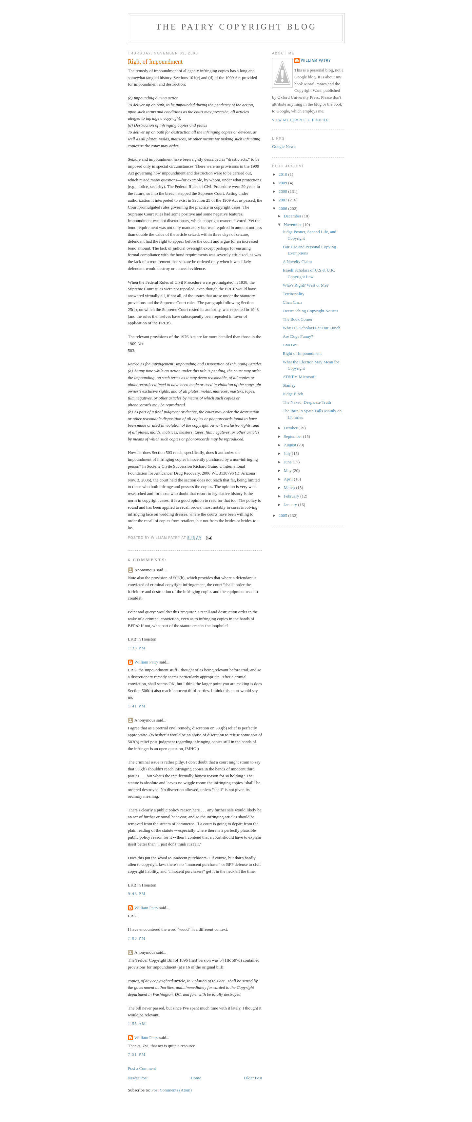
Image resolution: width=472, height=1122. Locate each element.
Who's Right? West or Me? (305, 285)
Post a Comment (142, 1068)
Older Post (253, 1077)
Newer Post (138, 1077)
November (293, 224)
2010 (283, 174)
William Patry (146, 662)
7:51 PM (137, 1054)
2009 (283, 182)
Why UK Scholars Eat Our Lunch (311, 327)
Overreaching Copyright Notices (310, 310)
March (290, 487)
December (293, 216)
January (291, 504)
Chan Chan (292, 302)
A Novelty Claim (297, 261)
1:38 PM (137, 647)
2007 (283, 199)
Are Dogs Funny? (298, 336)
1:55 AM (137, 1023)
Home (196, 1077)
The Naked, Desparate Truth (307, 402)
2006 (283, 208)
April (289, 479)
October (291, 427)
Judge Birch (293, 393)
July (288, 453)
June (288, 461)
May (288, 470)
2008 (283, 191)
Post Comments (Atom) (171, 1090)
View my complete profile (300, 120)
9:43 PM (137, 893)
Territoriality (293, 293)
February (292, 496)
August (290, 444)
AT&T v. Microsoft (299, 376)
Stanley (289, 385)
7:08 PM (137, 938)
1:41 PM (137, 706)
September (293, 436)
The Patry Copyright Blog (236, 26)
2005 (283, 515)
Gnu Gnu (290, 344)
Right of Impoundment (302, 353)
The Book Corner (297, 319)
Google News (283, 146)
